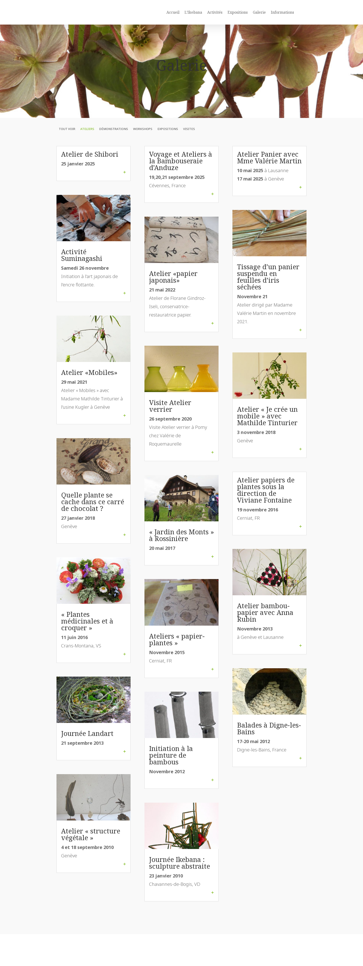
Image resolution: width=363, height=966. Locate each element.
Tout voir (67, 139)
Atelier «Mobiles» (89, 382)
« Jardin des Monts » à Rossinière (181, 545)
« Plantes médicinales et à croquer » (87, 631)
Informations (282, 12)
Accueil (172, 12)
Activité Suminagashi (81, 265)
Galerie (259, 12)
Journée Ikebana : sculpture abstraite (179, 873)
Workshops (142, 139)
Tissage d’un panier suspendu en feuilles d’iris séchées (268, 286)
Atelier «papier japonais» (173, 287)
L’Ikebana (193, 12)
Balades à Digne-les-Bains (269, 738)
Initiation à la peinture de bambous (171, 765)
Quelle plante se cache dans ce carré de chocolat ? (92, 511)
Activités (214, 12)
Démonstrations (113, 139)
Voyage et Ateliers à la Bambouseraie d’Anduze (180, 171)
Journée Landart (87, 743)
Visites (189, 139)
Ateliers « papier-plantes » (177, 649)
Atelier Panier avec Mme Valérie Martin (269, 167)
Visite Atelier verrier (170, 416)
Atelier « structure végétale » (90, 844)
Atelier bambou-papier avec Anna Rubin (265, 622)
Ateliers (87, 139)
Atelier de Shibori (89, 164)
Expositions (238, 12)
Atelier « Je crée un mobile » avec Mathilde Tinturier (267, 426)
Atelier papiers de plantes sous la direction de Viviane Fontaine (265, 500)
